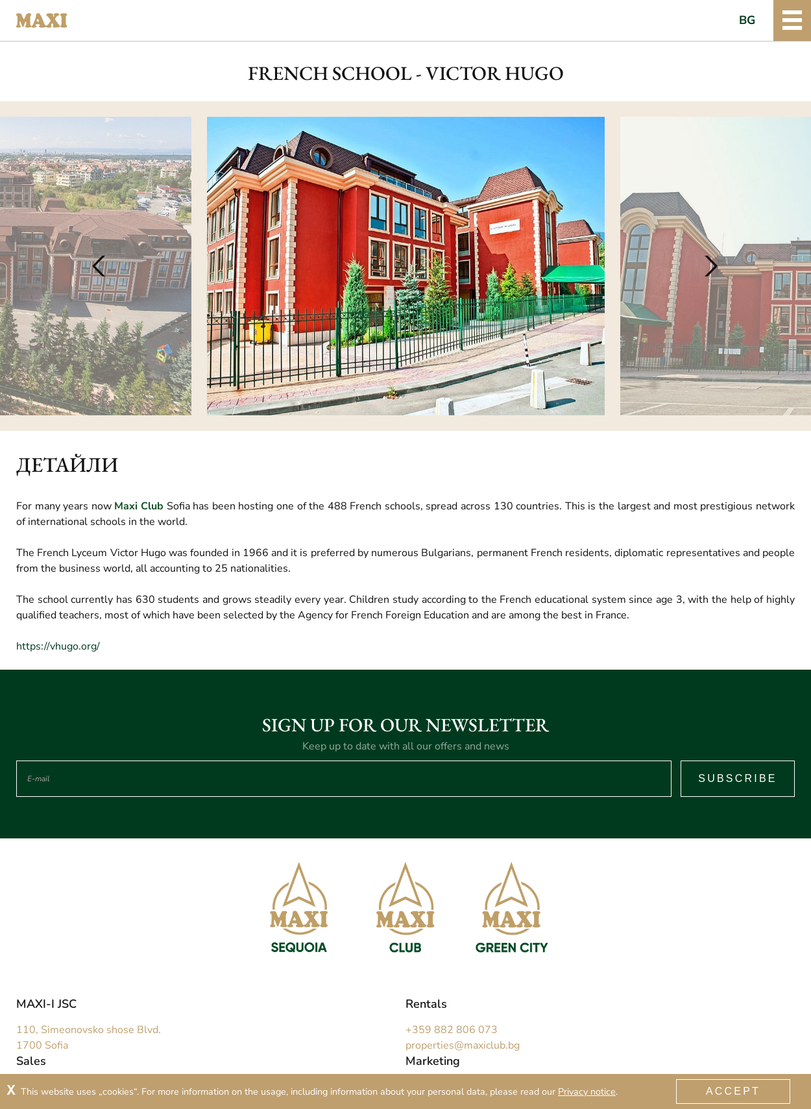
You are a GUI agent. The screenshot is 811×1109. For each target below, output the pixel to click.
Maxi (41, 21)
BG (747, 20)
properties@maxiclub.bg (463, 1045)
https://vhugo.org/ (58, 646)
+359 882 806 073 (452, 1030)
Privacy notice (587, 1091)
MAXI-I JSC (46, 1004)
